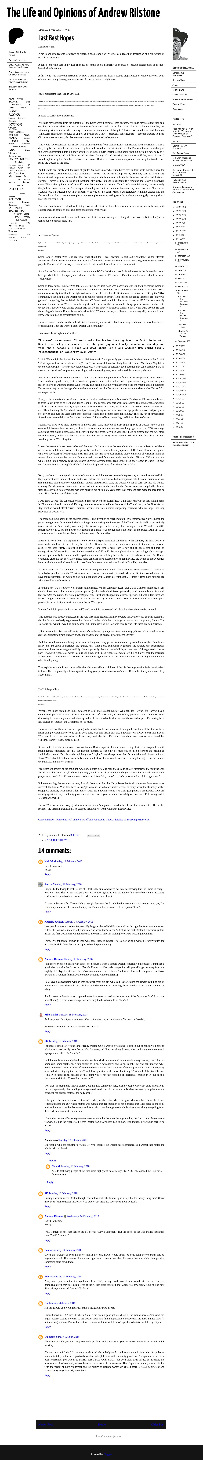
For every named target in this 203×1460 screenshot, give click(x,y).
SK (46, 1041)
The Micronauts (17, 228)
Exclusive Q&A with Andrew (18, 88)
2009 (179, 378)
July (180, 270)
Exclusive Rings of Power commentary (18, 80)
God (12, 150)
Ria (46, 1303)
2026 (179, 207)
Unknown (50, 1336)
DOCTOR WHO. (62, 840)
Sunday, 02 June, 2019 (67, 1336)
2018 (49, 840)
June (180, 274)
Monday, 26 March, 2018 (62, 1303)
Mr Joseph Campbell (19, 169)
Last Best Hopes (182, 325)
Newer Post (45, 1424)
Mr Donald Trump (19, 166)
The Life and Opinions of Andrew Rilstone (83, 13)
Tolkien (13, 231)
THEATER (13, 223)
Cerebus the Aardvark (178, 74)
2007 (179, 386)
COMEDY (23, 107)
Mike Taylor (51, 1014)
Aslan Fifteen (16, 98)
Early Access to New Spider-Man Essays (19, 66)
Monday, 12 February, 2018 (68, 861)
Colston (12, 121)
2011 (178, 370)
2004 (179, 398)
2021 (178, 227)
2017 (178, 346)
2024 (179, 215)
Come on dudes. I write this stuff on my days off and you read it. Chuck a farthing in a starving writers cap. (94, 819)
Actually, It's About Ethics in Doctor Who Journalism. (183, 189)
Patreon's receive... (18, 60)
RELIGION (15, 199)
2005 (179, 394)
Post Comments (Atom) (108, 1436)
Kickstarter (15, 156)
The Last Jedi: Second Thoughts (183, 315)
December (183, 242)
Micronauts (178, 89)
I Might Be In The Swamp (183, 333)
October (182, 255)
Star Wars (22, 216)
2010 (178, 374)
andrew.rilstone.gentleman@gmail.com (183, 443)
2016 (178, 350)
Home (102, 1424)
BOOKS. (13, 101)
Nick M (49, 861)
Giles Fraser (19, 146)
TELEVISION (20, 219)
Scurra (48, 884)
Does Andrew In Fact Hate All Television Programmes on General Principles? (183, 132)
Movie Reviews (180, 94)
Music (26, 182)
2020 (179, 231)
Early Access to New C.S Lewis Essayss (19, 73)
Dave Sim (13, 134)
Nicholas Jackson (54, 921)
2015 (178, 354)
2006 (179, 390)
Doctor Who (179, 80)
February (183, 290)
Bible (28, 102)
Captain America (17, 118)
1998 (178, 414)
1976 (178, 426)
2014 (178, 358)
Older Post (157, 1424)
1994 (178, 422)
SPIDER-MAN (17, 210)
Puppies (12, 196)
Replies (52, 1160)
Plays (22, 193)
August (182, 266)
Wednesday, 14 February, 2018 (83, 1216)
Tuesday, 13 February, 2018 (78, 921)
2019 (178, 235)
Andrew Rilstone (54, 959)
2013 (178, 362)
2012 (178, 366)
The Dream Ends (181, 153)
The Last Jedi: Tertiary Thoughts (183, 301)
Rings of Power (19, 206)
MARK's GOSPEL (19, 159)
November (183, 249)
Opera (20, 185)
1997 (178, 418)
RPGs (11, 202)
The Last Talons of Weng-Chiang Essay (182, 159)
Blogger (108, 1454)
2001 (178, 410)
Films (15, 140)
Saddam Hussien (22, 213)
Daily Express (16, 131)
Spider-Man (178, 104)
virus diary (13, 240)
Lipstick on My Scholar (180, 147)
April (181, 282)
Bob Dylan (17, 104)
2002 (179, 406)
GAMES (26, 143)
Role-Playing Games (183, 99)
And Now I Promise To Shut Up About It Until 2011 (183, 172)
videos (23, 237)
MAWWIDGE (179, 165)
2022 (179, 223)
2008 (179, 382)
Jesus (175, 85)
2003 (179, 402)
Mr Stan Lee (16, 173)
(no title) (177, 124)
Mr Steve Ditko (19, 176)
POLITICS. (17, 189)
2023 (179, 219)
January (182, 341)
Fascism (27, 138)
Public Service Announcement (180, 181)
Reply (48, 874)
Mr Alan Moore (16, 165)
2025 (179, 211)
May (180, 278)
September (183, 259)
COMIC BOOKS (14, 112)
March (182, 286)
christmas (13, 234)
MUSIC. (19, 162)
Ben (47, 1250)
